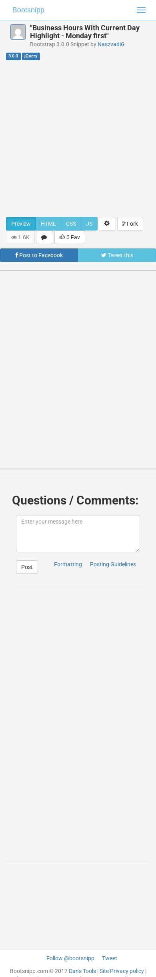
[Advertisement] (75, 138)
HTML (48, 224)
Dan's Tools (82, 971)
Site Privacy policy (122, 971)
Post (27, 567)
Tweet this (117, 255)
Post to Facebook (39, 255)
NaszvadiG (111, 44)
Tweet (109, 958)
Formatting (68, 564)
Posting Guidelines (113, 564)
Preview (21, 224)
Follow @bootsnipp (70, 958)
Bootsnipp (28, 10)
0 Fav (70, 237)
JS (89, 224)
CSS (71, 224)
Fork (130, 224)
